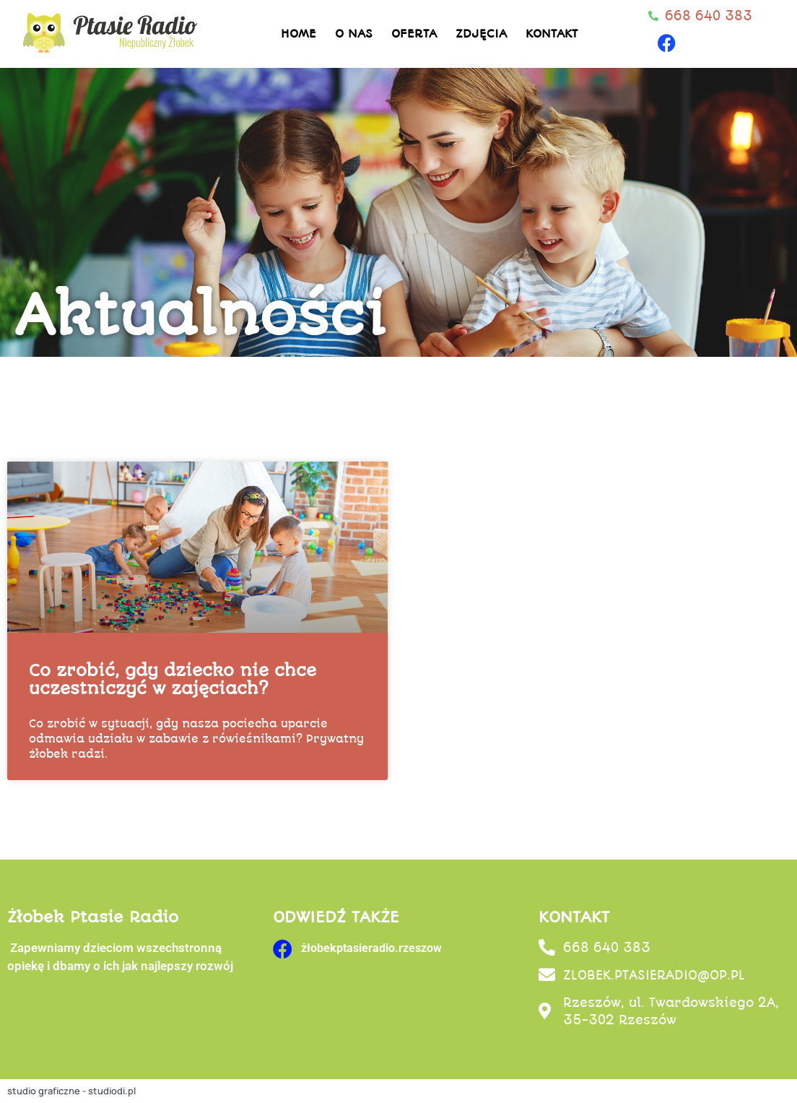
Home (298, 33)
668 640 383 (606, 947)
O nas (354, 33)
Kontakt (552, 33)
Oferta (414, 33)
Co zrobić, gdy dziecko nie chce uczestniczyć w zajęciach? (172, 679)
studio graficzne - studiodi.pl (71, 1090)
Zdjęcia (481, 33)
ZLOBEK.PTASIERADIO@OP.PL (654, 975)
